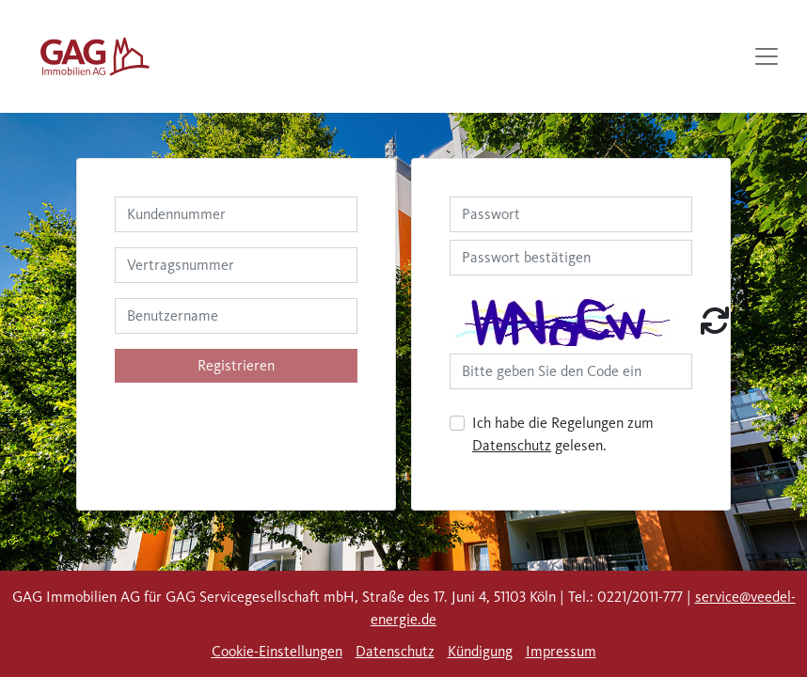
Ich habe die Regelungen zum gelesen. (563, 434)
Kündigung (480, 651)
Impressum (561, 651)
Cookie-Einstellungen (277, 651)
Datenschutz (511, 445)
